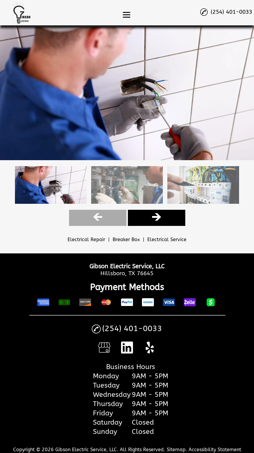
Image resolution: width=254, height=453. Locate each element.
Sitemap (176, 449)
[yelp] (149, 351)
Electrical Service (166, 239)
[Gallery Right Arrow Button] (156, 218)
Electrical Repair (86, 239)
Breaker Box (126, 239)
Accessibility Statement (215, 449)
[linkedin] (127, 351)
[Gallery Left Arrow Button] (97, 218)
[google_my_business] (104, 351)
